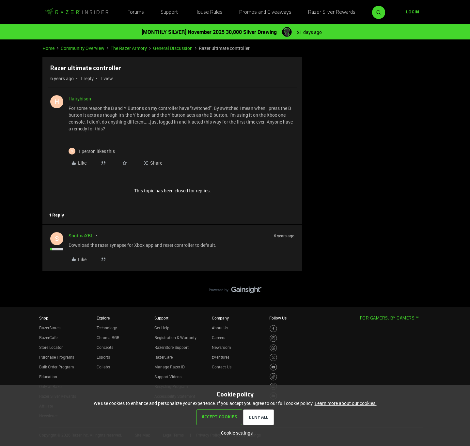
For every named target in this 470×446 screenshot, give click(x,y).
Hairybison (80, 99)
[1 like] (96, 151)
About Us (220, 327)
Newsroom (221, 347)
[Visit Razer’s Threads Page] (273, 348)
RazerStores (49, 327)
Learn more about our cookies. (346, 403)
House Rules (209, 12)
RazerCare (163, 357)
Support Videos (167, 376)
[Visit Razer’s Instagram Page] (273, 338)
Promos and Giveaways (265, 12)
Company (220, 317)
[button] (412, 12)
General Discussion (173, 48)
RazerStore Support (171, 347)
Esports (103, 357)
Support (169, 12)
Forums (136, 12)
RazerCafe (48, 337)
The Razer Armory (129, 48)
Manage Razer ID (169, 366)
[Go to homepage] (76, 12)
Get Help (161, 327)
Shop (43, 317)
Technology (107, 327)
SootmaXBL (81, 235)
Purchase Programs (56, 357)
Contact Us (221, 366)
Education (48, 376)
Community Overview (82, 48)
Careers (218, 337)
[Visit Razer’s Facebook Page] (273, 329)
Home (48, 48)
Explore (103, 317)
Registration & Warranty (175, 337)
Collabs (103, 366)
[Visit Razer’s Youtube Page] (273, 367)
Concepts (105, 347)
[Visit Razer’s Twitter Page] (273, 357)
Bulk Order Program (56, 366)
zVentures (220, 357)
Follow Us (278, 317)
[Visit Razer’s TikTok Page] (273, 377)
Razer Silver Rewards (331, 12)
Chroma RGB (108, 337)
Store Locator (51, 347)
